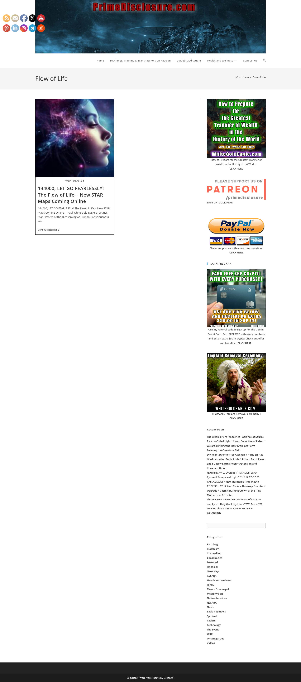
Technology (214, 625)
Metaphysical (215, 593)
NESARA (212, 602)
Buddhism (213, 549)
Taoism (211, 620)
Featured (212, 562)
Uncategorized (215, 638)
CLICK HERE (226, 202)
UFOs (210, 634)
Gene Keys (213, 571)
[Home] (237, 77)
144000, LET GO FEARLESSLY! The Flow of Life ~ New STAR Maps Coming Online (71, 194)
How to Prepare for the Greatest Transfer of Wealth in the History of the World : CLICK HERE (236, 164)
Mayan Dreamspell (218, 589)
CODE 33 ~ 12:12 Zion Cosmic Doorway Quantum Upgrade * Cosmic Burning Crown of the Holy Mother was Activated (236, 490)
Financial (212, 566)
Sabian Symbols (216, 611)
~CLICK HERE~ (244, 343)
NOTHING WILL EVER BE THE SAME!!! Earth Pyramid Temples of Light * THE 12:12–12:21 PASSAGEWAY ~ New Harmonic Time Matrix (233, 477)
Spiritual (212, 616)
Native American (217, 598)
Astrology (212, 544)
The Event (213, 629)
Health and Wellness (219, 580)
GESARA (211, 575)
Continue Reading (49, 230)
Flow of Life (259, 77)
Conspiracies (214, 558)
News (210, 607)
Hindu (210, 584)
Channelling (214, 553)
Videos (211, 643)
